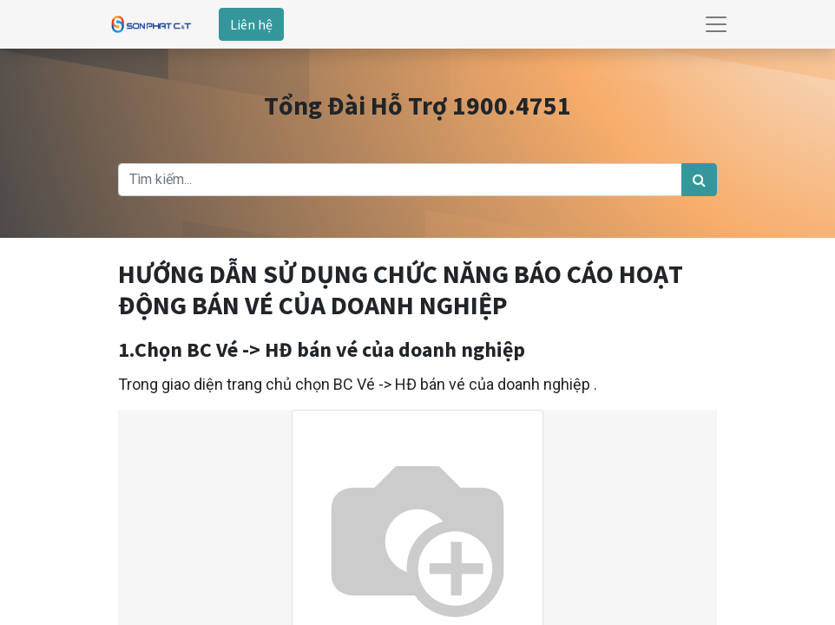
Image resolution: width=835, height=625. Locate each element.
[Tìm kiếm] (699, 179)
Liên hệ (251, 24)
